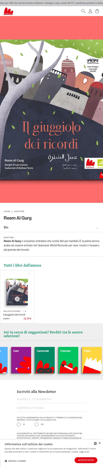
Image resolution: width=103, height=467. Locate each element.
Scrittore (19, 211)
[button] (15, 461)
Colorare (70, 351)
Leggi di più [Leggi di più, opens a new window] (84, 451)
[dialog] (51, 453)
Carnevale (47, 351)
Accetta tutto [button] (86, 460)
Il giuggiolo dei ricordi (14, 314)
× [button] (99, 443)
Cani (20, 351)
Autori (7, 211)
